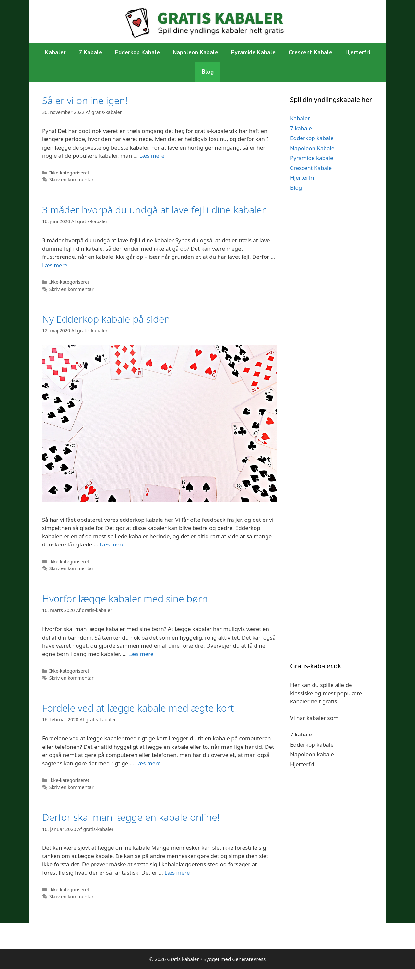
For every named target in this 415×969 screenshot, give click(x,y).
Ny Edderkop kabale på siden (106, 319)
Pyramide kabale (253, 52)
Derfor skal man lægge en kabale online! (130, 817)
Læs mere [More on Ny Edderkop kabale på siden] (112, 544)
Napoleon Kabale (195, 52)
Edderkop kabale (137, 52)
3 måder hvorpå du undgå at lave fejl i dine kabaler (154, 209)
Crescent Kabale (310, 52)
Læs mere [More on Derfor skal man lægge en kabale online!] (177, 872)
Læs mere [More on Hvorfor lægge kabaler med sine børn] (141, 654)
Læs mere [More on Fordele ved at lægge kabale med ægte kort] (148, 763)
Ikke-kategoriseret (69, 173)
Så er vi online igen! (85, 100)
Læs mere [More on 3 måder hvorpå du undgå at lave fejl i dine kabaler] (54, 265)
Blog (208, 72)
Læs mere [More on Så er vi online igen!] (151, 155)
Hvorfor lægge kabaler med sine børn (125, 598)
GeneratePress (249, 959)
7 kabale (90, 52)
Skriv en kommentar (71, 179)
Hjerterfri (357, 52)
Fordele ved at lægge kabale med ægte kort (138, 707)
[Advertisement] (331, 317)
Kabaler (55, 52)
